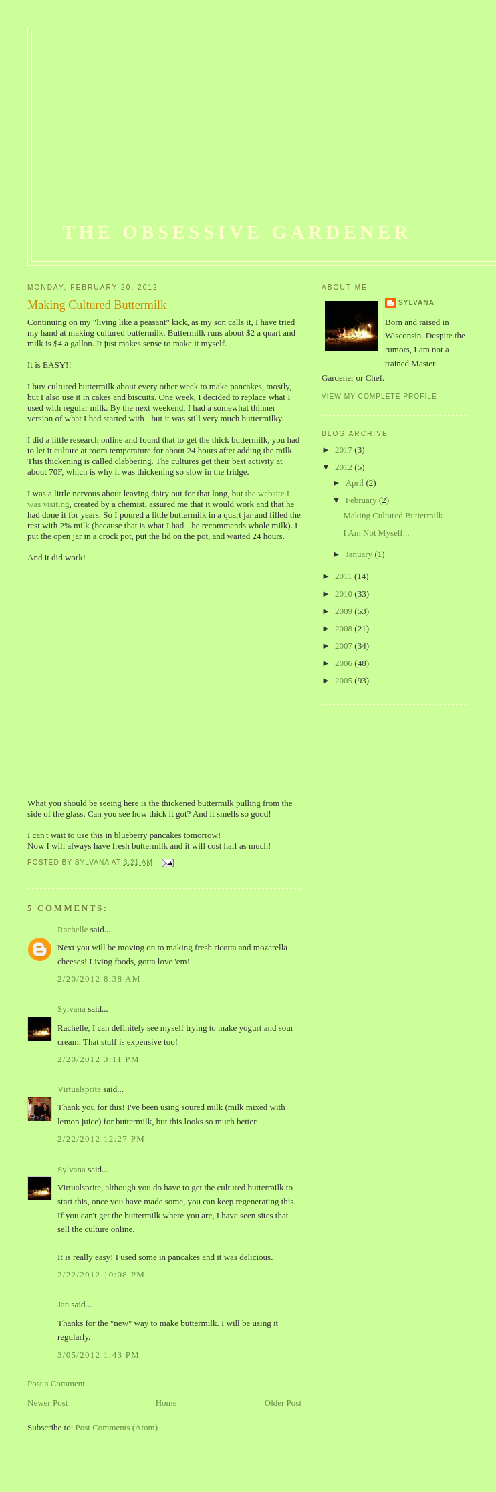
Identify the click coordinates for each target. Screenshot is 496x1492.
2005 (344, 680)
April (356, 482)
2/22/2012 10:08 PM (101, 1274)
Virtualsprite (79, 1089)
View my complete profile (379, 396)
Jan (63, 1304)
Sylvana (71, 1009)
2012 (344, 467)
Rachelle (72, 929)
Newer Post (47, 1403)
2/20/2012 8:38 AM (99, 979)
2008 (344, 628)
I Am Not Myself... (376, 533)
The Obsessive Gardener (237, 232)
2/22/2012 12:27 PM (101, 1139)
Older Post (283, 1403)
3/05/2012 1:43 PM (98, 1355)
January (360, 554)
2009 (344, 611)
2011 (344, 576)
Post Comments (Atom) (117, 1427)
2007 (344, 646)
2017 (344, 450)
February (362, 500)
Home (166, 1403)
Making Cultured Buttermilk (393, 515)
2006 (344, 663)
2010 (344, 594)
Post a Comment (56, 1383)
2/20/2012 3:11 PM (98, 1059)
